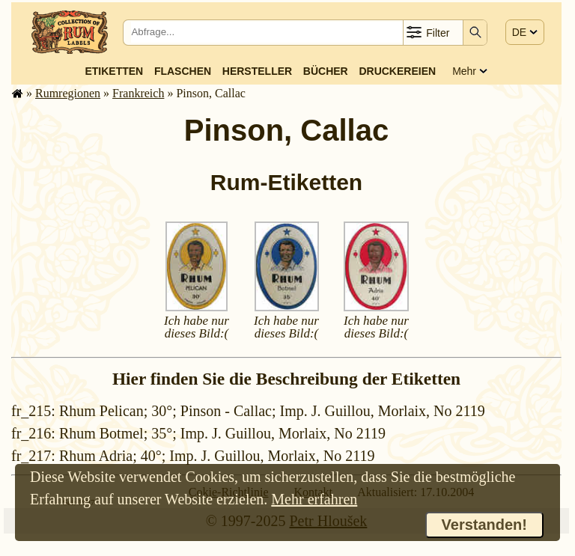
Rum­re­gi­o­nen (67, 93)
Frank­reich (138, 93)
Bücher (325, 71)
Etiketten (114, 71)
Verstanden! (484, 524)
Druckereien (397, 71)
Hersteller (257, 71)
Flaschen (182, 71)
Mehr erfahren (314, 499)
